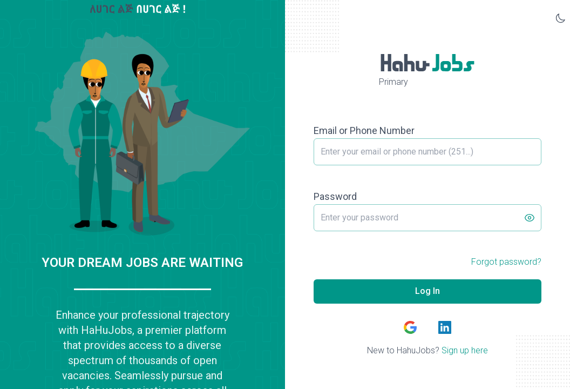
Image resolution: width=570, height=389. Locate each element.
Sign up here (465, 350)
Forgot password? (506, 262)
